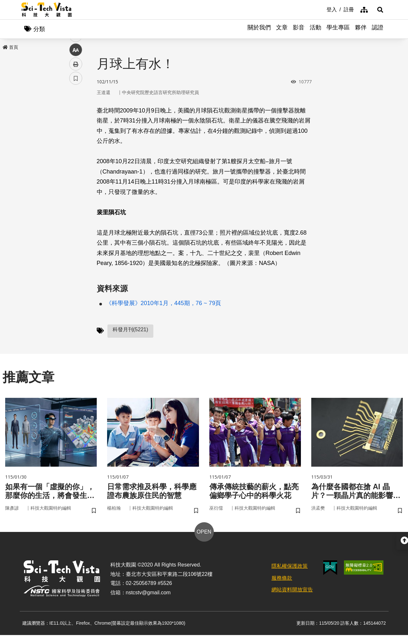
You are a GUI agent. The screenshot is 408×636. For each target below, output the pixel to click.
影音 (298, 29)
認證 (377, 29)
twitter (76, 138)
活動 (315, 29)
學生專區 (338, 29)
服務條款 (281, 579)
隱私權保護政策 (289, 567)
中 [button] (75, 166)
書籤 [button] (75, 194)
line (74, 152)
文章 (282, 29)
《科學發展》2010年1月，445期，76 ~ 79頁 (163, 303)
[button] (379, 9)
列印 (75, 180)
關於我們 (259, 29)
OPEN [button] (204, 532)
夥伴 (361, 29)
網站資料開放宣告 (292, 591)
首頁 (10, 47)
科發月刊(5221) (130, 330)
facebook (76, 123)
